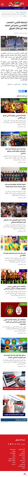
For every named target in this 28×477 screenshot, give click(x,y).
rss (15, 444)
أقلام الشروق (22, 449)
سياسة (13, 464)
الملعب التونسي (17, 84)
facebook (17, 444)
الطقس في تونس (14, 427)
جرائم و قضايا (22, 455)
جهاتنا (14, 455)
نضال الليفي (10, 84)
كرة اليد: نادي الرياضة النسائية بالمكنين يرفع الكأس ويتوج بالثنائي (15, 151)
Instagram (8, 444)
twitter (19, 444)
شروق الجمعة (12, 459)
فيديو (14, 462)
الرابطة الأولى (24, 84)
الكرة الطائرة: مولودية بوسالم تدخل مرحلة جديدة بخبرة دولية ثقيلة (15, 186)
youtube (10, 444)
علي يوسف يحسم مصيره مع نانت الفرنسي (14, 254)
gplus (13, 444)
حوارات (23, 457)
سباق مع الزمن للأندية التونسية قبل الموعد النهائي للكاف (15, 356)
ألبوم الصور (12, 449)
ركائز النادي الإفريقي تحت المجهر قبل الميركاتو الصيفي (15, 220)
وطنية (13, 451)
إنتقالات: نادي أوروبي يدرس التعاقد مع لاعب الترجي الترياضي (15, 287)
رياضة (17, 12)
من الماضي (22, 464)
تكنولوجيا (23, 453)
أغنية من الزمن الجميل (21, 467)
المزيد (2, 4)
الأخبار (23, 8)
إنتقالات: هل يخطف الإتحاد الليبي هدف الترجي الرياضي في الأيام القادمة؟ (15, 322)
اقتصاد (23, 451)
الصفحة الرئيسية (23, 12)
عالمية (23, 462)
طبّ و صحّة (22, 460)
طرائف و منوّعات (11, 460)
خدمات (13, 457)
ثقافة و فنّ (12, 453)
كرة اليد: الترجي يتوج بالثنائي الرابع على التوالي (14, 116)
